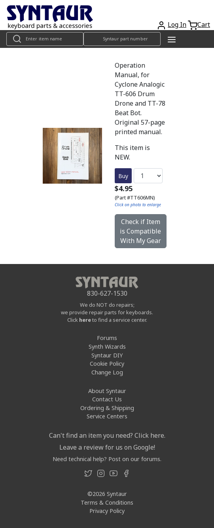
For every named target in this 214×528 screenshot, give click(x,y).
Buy (123, 176)
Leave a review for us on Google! (107, 447)
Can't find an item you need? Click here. (107, 435)
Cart (203, 24)
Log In (177, 24)
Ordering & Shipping (107, 408)
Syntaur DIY (107, 355)
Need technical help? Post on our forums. (107, 459)
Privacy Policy (107, 511)
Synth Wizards (107, 346)
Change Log (107, 372)
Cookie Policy (107, 363)
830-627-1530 (107, 293)
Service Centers (107, 416)
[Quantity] (148, 175)
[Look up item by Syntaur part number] (122, 39)
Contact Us (107, 399)
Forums (107, 338)
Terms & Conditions (107, 502)
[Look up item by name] (44, 39)
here (85, 319)
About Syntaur (107, 391)
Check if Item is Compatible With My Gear (140, 231)
